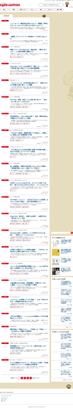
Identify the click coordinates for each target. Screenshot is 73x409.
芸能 (14, 9)
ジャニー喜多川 (21, 73)
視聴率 (13, 140)
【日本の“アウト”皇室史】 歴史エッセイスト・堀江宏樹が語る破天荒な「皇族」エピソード (66, 270)
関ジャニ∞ (13, 290)
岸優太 (26, 173)
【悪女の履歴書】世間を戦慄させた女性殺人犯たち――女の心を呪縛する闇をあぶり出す (66, 251)
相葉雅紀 (19, 173)
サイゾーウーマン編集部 (44, 226)
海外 (41, 9)
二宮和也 (70, 367)
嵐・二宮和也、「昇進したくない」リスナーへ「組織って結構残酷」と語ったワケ (66, 364)
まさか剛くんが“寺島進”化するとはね (50, 4)
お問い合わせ (4, 399)
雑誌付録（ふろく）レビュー (16, 90)
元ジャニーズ (20, 123)
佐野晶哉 (70, 340)
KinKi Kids (13, 223)
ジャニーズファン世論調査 (23, 273)
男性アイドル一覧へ (67, 379)
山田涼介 (13, 240)
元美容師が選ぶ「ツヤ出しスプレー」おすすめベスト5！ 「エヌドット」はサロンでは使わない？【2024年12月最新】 (66, 292)
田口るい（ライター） (44, 293)
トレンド (13, 190)
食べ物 (70, 286)
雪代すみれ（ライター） (44, 76)
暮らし (4, 9)
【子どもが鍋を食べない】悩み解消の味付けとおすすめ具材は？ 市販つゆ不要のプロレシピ (66, 283)
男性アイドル (23, 9)
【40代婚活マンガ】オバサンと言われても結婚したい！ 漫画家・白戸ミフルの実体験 (66, 260)
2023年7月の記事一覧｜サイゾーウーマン (10, 5)
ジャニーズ (13, 73)
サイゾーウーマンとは (6, 395)
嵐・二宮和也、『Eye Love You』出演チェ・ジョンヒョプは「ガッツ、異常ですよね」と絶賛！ (66, 372)
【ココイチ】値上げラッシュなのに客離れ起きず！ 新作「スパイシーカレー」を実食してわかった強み (66, 319)
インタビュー (28, 73)
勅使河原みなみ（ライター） (43, 339)
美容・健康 (59, 9)
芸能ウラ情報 (13, 336)
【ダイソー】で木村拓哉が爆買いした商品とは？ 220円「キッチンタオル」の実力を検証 (66, 310)
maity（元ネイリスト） (44, 193)
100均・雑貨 (69, 304)
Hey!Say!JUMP (27, 240)
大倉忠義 (19, 290)
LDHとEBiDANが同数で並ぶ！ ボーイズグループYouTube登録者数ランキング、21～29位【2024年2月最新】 (66, 346)
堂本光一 (19, 223)
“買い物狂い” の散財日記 (15, 353)
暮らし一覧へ (69, 327)
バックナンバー (4, 397)
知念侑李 (19, 240)
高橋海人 (26, 290)
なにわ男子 (13, 273)
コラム (31, 9)
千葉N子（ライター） (44, 356)
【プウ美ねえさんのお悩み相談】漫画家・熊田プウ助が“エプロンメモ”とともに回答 (66, 241)
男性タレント (20, 140)
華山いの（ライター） (44, 176)
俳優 (26, 223)
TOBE (27, 123)
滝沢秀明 (13, 123)
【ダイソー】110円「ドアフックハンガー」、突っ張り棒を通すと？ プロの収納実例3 (66, 301)
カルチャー (50, 9)
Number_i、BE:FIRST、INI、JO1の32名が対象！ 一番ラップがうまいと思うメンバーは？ (66, 355)
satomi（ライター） (45, 93)
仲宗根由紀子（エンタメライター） (42, 126)
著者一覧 (3, 400)
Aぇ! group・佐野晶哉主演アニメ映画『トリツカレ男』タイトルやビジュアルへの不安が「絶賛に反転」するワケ (66, 336)
